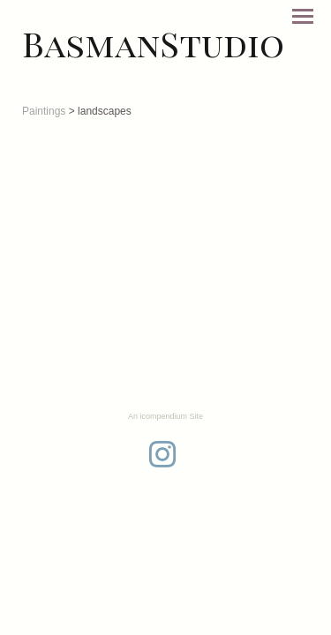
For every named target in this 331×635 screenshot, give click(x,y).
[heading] (153, 43)
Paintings (43, 111)
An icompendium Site (165, 416)
